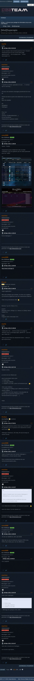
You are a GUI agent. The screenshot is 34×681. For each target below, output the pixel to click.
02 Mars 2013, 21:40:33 (10, 288)
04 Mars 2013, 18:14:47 (10, 643)
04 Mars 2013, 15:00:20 (9, 558)
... (18, 669)
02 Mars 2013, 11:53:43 (10, 233)
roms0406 (5, 135)
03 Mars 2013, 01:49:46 (10, 328)
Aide (19, 679)
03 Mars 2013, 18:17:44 (10, 367)
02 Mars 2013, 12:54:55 (10, 265)
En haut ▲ (31, 679)
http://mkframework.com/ (15, 126)
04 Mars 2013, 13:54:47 (10, 451)
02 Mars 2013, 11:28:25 (10, 143)
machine (4, 64)
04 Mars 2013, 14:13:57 (10, 487)
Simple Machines (12, 679)
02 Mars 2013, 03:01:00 (10, 48)
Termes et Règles (24, 679)
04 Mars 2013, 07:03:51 (10, 423)
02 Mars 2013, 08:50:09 (10, 82)
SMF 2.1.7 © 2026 (4, 679)
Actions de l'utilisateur (26, 37)
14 (20, 669)
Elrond (4, 282)
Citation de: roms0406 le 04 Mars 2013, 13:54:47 (16, 490)
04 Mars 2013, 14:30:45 (10, 534)
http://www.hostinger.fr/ (8, 268)
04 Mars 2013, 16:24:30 (10, 592)
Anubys (4, 417)
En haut (2, 669)
